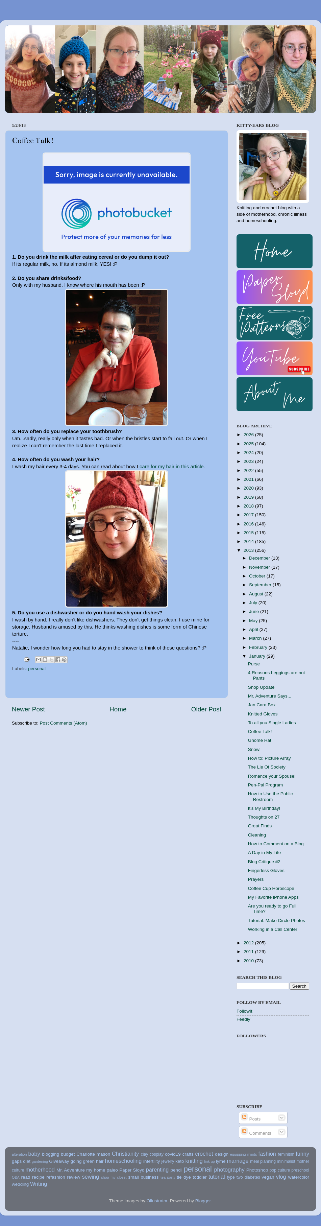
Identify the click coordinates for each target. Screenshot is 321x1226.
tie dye (184, 1177)
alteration (19, 1154)
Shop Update (261, 687)
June (254, 611)
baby (34, 1154)
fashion (267, 1154)
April (254, 629)
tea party (167, 1177)
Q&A (16, 1177)
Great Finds (260, 825)
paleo (112, 1170)
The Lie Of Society (267, 767)
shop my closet (113, 1177)
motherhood (39, 1169)
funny (302, 1154)
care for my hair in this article (172, 466)
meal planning (263, 1161)
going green (82, 1161)
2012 (249, 942)
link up (209, 1161)
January (258, 656)
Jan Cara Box (262, 704)
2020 (249, 488)
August (257, 593)
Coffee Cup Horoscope (271, 888)
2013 (249, 550)
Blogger (203, 1200)
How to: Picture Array (269, 758)
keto (179, 1161)
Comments (256, 1133)
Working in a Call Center (272, 929)
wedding (20, 1184)
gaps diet (21, 1161)
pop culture (280, 1170)
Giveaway (59, 1161)
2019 (249, 497)
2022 (249, 470)
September (261, 584)
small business (143, 1177)
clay (144, 1154)
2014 (249, 541)
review (73, 1177)
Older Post (206, 709)
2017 (249, 514)
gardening (40, 1161)
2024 (249, 452)
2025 (249, 443)
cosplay (157, 1154)
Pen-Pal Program (265, 784)
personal (37, 668)
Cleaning (257, 835)
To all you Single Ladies (272, 722)
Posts (251, 1119)
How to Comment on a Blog (276, 843)
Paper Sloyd (131, 1170)
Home (117, 709)
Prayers (256, 879)
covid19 (173, 1154)
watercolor (298, 1177)
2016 (249, 523)
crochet (204, 1154)
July (253, 602)
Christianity (125, 1154)
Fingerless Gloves (266, 870)
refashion (55, 1177)
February (259, 647)
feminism (286, 1154)
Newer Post (28, 709)
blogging (50, 1154)
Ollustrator (157, 1200)
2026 (249, 434)
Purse (254, 663)
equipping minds (243, 1154)
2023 (249, 461)
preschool (300, 1170)
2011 (249, 951)
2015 (249, 532)
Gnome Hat (259, 740)
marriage (238, 1161)
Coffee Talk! (260, 731)
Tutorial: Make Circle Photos (276, 920)
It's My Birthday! (264, 808)
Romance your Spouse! (272, 776)
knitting (193, 1161)
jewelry (168, 1161)
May (254, 620)
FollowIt (244, 1011)
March (256, 638)
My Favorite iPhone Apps (273, 897)
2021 (249, 479)
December (260, 558)
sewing (90, 1177)
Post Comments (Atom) (63, 723)
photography (229, 1169)
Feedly (243, 1019)
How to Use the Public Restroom (270, 796)
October (258, 576)
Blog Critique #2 (264, 861)
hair (100, 1161)
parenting (157, 1169)
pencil (176, 1170)
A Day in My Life (264, 852)
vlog (281, 1177)
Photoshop (257, 1170)
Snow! (254, 749)
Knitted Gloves (263, 713)
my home (95, 1170)
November (260, 567)
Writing (38, 1184)
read (25, 1177)
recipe (38, 1177)
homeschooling (123, 1161)
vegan (268, 1177)
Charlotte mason (93, 1154)
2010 (249, 960)
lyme (221, 1161)
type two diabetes (243, 1177)
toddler (199, 1177)
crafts (188, 1154)
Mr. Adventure (70, 1170)
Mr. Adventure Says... (269, 696)
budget (68, 1154)
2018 (249, 506)
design (221, 1154)
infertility (151, 1161)
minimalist (286, 1161)
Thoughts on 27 (264, 817)
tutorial (216, 1177)
